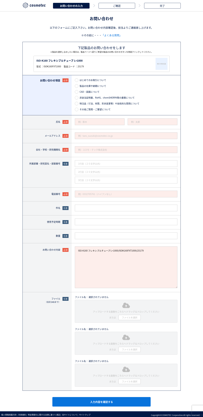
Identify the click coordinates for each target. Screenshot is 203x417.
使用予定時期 (53, 221)
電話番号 (55, 193)
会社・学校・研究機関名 (48, 148)
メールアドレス (52, 135)
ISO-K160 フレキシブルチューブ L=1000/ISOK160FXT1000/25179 (126, 266)
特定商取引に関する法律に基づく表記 (46, 413)
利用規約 (23, 413)
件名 (58, 207)
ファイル (52, 299)
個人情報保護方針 (9, 413)
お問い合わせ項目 (50, 80)
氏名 (58, 121)
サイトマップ (88, 413)
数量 (58, 235)
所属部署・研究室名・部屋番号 (44, 162)
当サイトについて (72, 413)
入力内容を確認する (101, 401)
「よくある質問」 (112, 34)
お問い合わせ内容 (51, 249)
